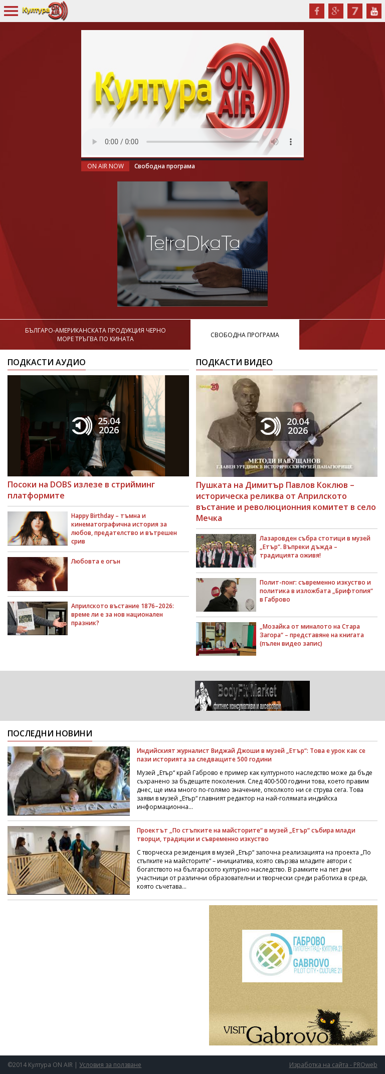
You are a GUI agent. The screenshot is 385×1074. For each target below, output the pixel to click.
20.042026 (285, 425)
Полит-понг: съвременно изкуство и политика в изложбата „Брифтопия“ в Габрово (316, 591)
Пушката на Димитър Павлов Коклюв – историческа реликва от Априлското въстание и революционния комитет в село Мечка (286, 501)
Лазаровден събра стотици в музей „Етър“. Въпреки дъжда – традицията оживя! (315, 547)
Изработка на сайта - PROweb (333, 1064)
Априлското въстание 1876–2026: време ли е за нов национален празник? (122, 614)
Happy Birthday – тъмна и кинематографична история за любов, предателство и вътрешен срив (124, 528)
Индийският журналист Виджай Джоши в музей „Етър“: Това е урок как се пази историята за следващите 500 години (251, 754)
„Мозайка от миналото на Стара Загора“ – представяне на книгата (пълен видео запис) (312, 635)
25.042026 (96, 425)
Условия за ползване (110, 1064)
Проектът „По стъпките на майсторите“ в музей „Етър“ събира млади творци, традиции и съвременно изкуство (246, 834)
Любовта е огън (95, 561)
